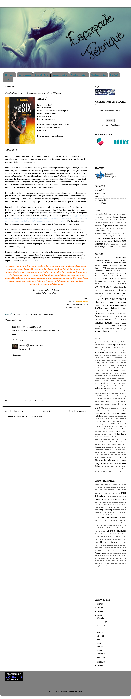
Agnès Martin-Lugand (114, 342)
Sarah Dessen (115, 455)
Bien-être (97, 265)
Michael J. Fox (121, 528)
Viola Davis (114, 563)
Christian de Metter (107, 363)
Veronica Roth (106, 471)
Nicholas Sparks (102, 437)
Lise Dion (107, 419)
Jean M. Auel (110, 398)
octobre (100, 625)
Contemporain (103, 286)
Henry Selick (117, 507)
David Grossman (100, 368)
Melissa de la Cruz (111, 432)
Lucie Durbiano (117, 421)
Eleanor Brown (113, 375)
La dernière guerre (116, 228)
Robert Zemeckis (120, 553)
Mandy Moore (117, 525)
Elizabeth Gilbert (117, 378)
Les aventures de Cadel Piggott (104, 236)
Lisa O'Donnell (99, 419)
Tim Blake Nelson (109, 561)
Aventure (108, 263)
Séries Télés (99, 203)
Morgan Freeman (100, 536)
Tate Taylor (122, 558)
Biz (113, 355)
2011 (99, 666)
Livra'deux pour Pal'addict (107, 308)
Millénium (99, 244)
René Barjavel (99, 450)
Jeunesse (106, 299)
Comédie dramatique (118, 281)
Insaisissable (99, 219)
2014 (99, 611)
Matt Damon (111, 528)
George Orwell (106, 386)
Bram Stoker (118, 355)
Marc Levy (115, 424)
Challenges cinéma (98, 74)
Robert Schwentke (109, 553)
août (99, 632)
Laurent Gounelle (120, 416)
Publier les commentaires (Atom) (29, 417)
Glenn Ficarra (99, 504)
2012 (99, 662)
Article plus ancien (78, 411)
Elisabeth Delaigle (105, 378)
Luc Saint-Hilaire (105, 421)
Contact (8, 79)
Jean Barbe (102, 398)
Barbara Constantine (115, 352)
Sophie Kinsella (106, 457)
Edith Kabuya (104, 375)
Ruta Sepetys (104, 452)
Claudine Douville (120, 363)
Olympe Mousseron (114, 439)
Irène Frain (106, 393)
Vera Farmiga (105, 563)
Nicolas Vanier (114, 437)
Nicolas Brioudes (100, 539)
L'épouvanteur (110, 225)
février (99, 654)
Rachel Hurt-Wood (104, 548)
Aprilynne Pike (106, 350)
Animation (122, 260)
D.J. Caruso (113, 493)
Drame (122, 290)
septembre (101, 629)
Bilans (105, 265)
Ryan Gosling (110, 556)
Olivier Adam (103, 439)
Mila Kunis (113, 534)
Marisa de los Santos (115, 426)
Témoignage (105, 329)
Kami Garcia (98, 411)
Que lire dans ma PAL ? (117, 316)
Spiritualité (105, 326)
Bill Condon (122, 487)
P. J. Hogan (103, 545)
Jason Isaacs (118, 512)
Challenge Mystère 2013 (106, 271)
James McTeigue (108, 512)
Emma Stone (100, 499)
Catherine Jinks (104, 360)
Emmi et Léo (106, 217)
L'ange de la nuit (105, 222)
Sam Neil (118, 556)
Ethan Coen (120, 499)
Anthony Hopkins (112, 487)
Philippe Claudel (100, 444)
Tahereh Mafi (105, 466)
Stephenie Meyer (105, 460)
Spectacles (99, 200)
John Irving (115, 401)
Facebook (114, 74)
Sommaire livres (42, 74)
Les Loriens (26, 314)
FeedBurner (115, 125)
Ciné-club (122, 278)
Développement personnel (103, 293)
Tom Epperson (116, 469)
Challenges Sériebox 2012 (105, 276)
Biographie (113, 265)
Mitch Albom (107, 434)
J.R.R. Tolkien (99, 396)
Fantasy (98, 296)
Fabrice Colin (114, 381)
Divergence (98, 217)
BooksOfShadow (18, 327)
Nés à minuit (121, 244)
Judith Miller (121, 408)
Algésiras (117, 345)
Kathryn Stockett (107, 411)
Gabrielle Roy (117, 383)
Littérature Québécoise (115, 306)
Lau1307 (22, 345)
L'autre (114, 222)
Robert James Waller (110, 450)
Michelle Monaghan (101, 534)
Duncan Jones (121, 497)
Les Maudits (122, 233)
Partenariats (100, 313)
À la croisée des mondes (116, 247)
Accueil (46, 411)
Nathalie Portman (120, 536)
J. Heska (123, 393)
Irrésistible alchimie (111, 219)
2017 (99, 604)
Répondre (16, 334)
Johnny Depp (108, 520)
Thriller (123, 326)
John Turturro (99, 520)
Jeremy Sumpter (118, 515)
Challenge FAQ (100, 268)
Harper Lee (103, 391)
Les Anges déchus (111, 231)
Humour (97, 299)
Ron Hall (97, 452)
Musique (98, 197)
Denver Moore (100, 373)
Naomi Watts (110, 536)
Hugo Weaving (106, 510)
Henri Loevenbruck (115, 391)
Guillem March (117, 388)
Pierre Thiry (122, 444)
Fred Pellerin (106, 383)
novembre (101, 622)
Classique (98, 281)
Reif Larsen (122, 447)
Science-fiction (48, 314)
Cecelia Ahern (113, 360)
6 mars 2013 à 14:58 (33, 327)
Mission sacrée (109, 244)
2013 (99, 615)
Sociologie (98, 326)
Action (97, 257)
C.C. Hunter (114, 358)
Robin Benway (121, 450)
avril (99, 647)
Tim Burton (119, 561)
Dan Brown (110, 365)
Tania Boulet (114, 466)
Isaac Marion (115, 393)
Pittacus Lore (36, 314)
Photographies (121, 313)
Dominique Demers (113, 373)
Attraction (112, 214)
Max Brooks (98, 432)
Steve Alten (121, 461)
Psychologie (105, 316)
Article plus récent (14, 411)
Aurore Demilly (101, 352)
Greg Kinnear (108, 504)
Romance (120, 319)
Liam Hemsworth (106, 525)
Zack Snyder (106, 566)
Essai (113, 293)
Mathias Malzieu (119, 429)
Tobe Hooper (105, 469)
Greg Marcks (117, 504)
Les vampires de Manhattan (110, 238)
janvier (100, 657)
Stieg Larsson (100, 463)
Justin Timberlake (113, 523)
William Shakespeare (119, 471)
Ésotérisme (113, 331)
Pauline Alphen (107, 442)
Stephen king (120, 457)
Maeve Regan (107, 241)
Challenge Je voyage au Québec (116, 268)
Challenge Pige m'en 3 (116, 273)
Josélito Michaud (111, 408)
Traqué (97, 247)
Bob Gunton (99, 490)
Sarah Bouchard (104, 455)
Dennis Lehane (119, 370)
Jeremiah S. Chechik (106, 515)
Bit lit (123, 265)
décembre (101, 618)
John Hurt (114, 517)
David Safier (118, 368)
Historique (105, 296)
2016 (99, 608)
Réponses (19, 340)
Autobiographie (99, 263)
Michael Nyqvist (116, 531)
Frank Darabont (111, 502)
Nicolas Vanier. (112, 539)
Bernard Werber (107, 355)
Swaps (112, 326)
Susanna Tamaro (112, 464)
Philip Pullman (120, 442)
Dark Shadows (121, 214)
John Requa (122, 517)
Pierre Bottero (111, 444)
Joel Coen (105, 517)
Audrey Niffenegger (119, 350)
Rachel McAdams (116, 548)
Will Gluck (122, 563)
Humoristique (121, 296)
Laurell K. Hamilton (109, 413)
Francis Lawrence (100, 502)
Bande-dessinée (119, 263)
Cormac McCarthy (100, 365)
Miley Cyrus (122, 534)
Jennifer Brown (100, 401)
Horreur (113, 296)
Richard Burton (111, 550)
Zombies (119, 329)
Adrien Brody (117, 485)
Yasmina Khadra (100, 474)
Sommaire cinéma (60, 74)
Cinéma (98, 190)
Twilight (102, 247)
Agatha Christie (100, 342)
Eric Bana (111, 499)
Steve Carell (102, 558)
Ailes (96, 214)
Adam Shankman (105, 485)
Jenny (108, 401)
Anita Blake (104, 214)
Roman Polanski (100, 556)
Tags (117, 326)
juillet (99, 636)
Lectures (17, 314)
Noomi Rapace (109, 542)
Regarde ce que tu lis (104, 320)
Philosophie (111, 313)
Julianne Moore (117, 520)
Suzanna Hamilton (112, 558)
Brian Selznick (104, 358)
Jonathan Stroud (110, 405)
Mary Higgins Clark (106, 429)
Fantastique (121, 293)
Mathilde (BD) (119, 241)
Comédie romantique (110, 284)
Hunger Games (119, 217)
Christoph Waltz (120, 490)
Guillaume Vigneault (103, 388)
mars (99, 650)
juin (98, 640)
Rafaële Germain (111, 447)
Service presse (120, 323)
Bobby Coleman (109, 490)
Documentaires (109, 291)
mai (98, 643)
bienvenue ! (9, 74)
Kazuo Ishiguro (118, 411)
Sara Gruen (112, 452)
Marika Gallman (103, 426)
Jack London (108, 396)
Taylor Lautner (99, 561)
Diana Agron (111, 497)
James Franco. (117, 396)
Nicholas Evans (119, 434)
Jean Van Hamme (120, 398)
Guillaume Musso (119, 386)
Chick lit (112, 278)
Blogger (79, 692)
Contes (115, 287)
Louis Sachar (115, 419)
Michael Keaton (100, 531)
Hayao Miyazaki (106, 507)
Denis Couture (107, 370)
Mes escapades (24, 74)
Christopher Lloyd (101, 493)
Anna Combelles (106, 347)
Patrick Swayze (112, 545)
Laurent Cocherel (108, 416)
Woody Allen (98, 566)
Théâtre (97, 329)
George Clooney (121, 502)
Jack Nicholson (118, 510)
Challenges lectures (79, 74)
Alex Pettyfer (103, 487)
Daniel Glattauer (120, 365)
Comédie (107, 281)
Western (112, 329)
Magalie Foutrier (105, 424)
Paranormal (122, 311)
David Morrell (109, 368)
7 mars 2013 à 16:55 (37, 345)
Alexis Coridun (106, 345)
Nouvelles (110, 311)
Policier (98, 316)
